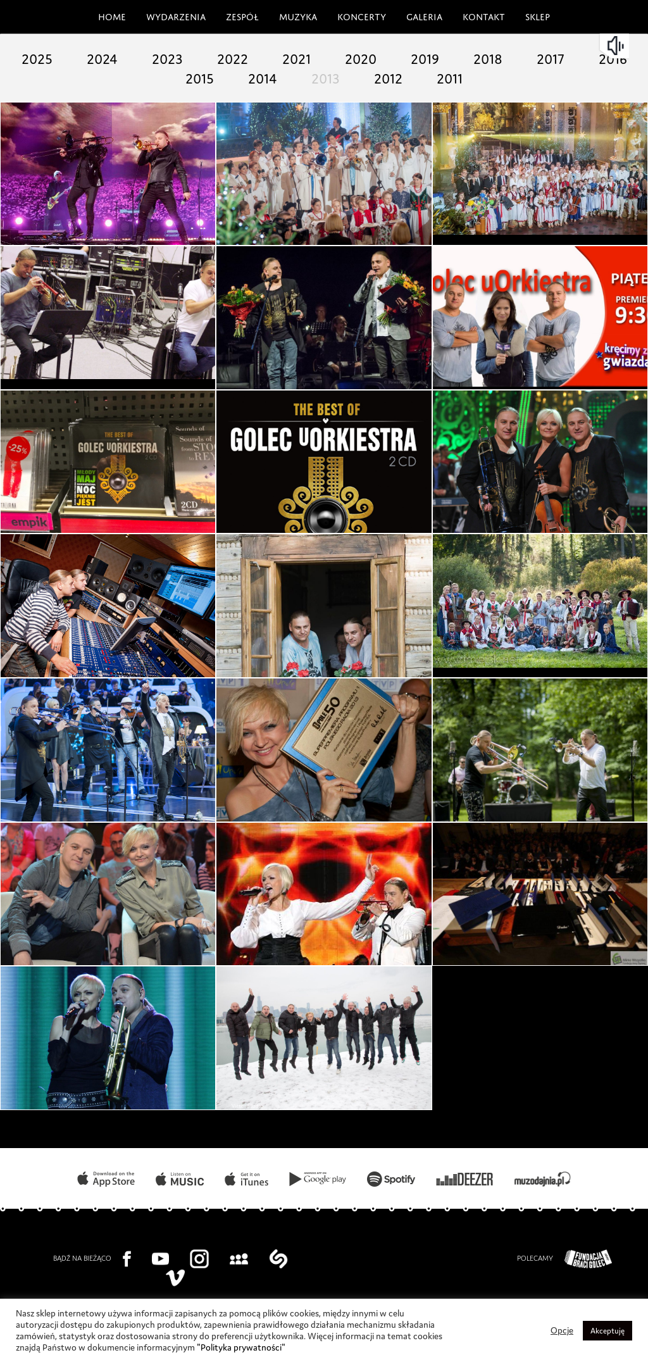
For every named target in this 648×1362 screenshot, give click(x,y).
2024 (128, 57)
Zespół (239, 15)
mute (617, 45)
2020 (388, 57)
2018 (519, 57)
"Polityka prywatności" (326, 1347)
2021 (324, 57)
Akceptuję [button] (607, 1330)
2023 (193, 57)
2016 (161, 76)
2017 (584, 57)
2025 (63, 57)
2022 (259, 57)
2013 (356, 76)
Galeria (423, 15)
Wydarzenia (171, 15)
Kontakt (484, 15)
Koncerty (359, 15)
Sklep (539, 15)
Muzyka (295, 15)
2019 (454, 57)
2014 (291, 76)
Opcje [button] (559, 1330)
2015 (226, 76)
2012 (421, 76)
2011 (486, 76)
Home (108, 15)
